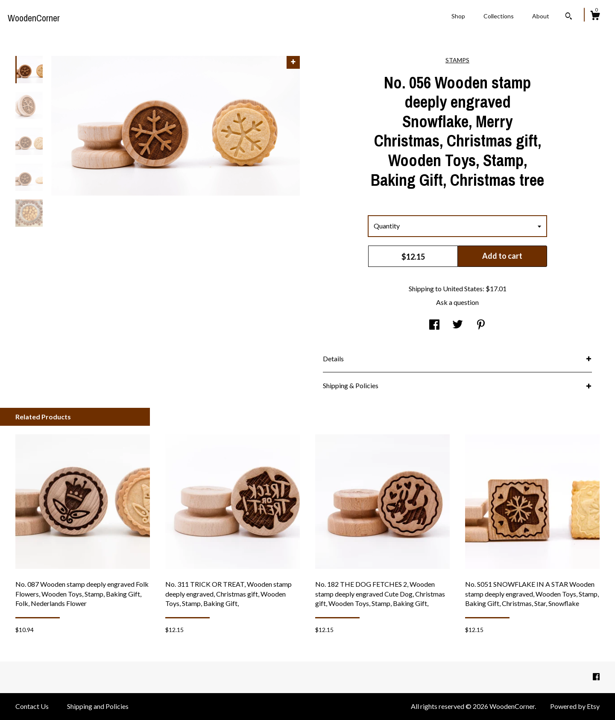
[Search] (568, 17)
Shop (458, 16)
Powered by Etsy (575, 706)
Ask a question (457, 302)
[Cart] (595, 16)
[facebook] (596, 677)
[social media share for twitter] (458, 325)
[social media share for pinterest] (481, 325)
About (540, 16)
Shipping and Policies (98, 706)
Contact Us (32, 706)
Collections (498, 16)
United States (463, 288)
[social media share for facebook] (434, 325)
